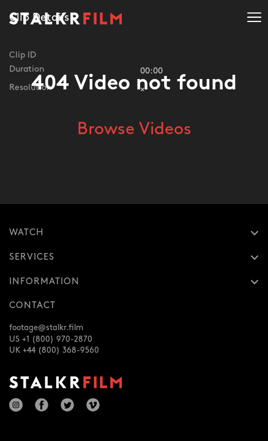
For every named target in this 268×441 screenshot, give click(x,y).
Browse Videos (134, 129)
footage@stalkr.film (46, 327)
